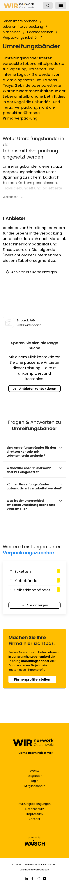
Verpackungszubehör (28, 552)
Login (34, 781)
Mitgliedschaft (34, 786)
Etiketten (34, 571)
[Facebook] (32, 878)
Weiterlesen (13, 197)
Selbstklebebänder (34, 590)
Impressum (34, 814)
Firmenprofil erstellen (32, 679)
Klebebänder (34, 580)
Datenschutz (34, 809)
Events (34, 771)
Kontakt (34, 819)
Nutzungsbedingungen (34, 804)
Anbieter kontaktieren (34, 388)
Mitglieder (34, 776)
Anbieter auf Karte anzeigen (31, 272)
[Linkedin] (26, 878)
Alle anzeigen (34, 605)
